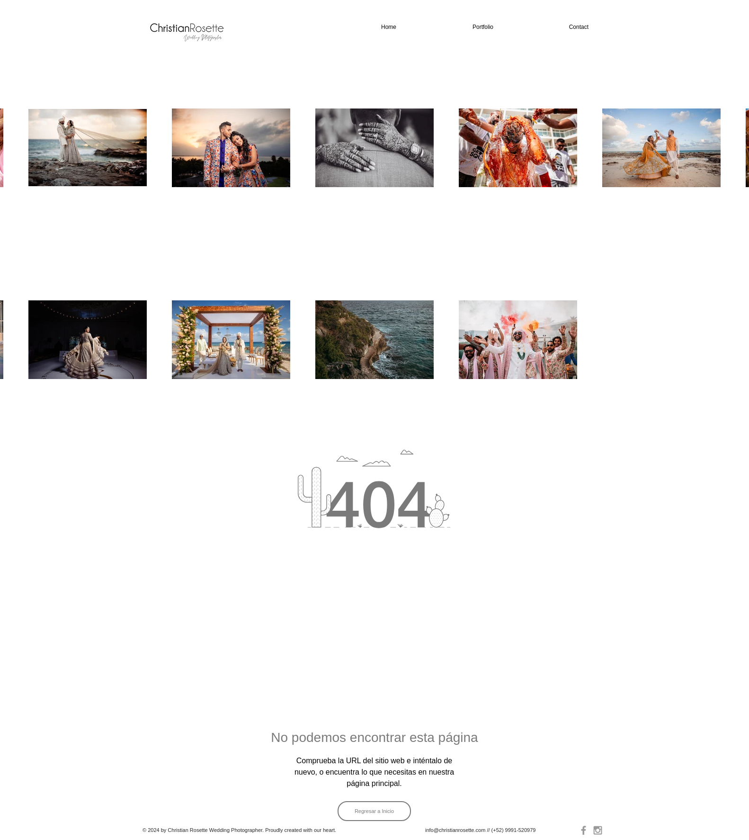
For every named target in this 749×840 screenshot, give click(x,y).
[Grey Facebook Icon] (583, 830)
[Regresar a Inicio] (374, 811)
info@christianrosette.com (455, 830)
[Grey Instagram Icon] (598, 830)
